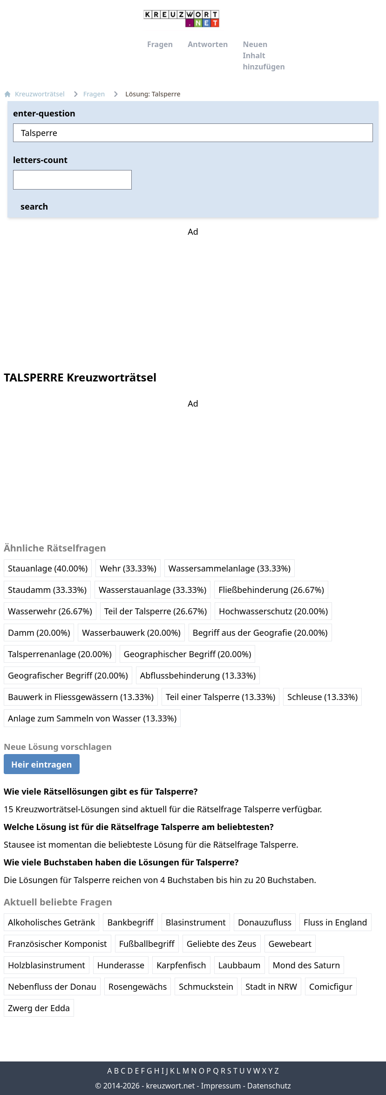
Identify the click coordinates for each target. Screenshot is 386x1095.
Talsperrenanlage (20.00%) (60, 654)
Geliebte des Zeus (222, 943)
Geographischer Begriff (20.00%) (187, 654)
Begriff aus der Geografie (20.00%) (260, 632)
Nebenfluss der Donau (52, 986)
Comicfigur (330, 986)
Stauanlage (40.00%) (48, 568)
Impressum (221, 1086)
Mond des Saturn (306, 965)
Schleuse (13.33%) (322, 696)
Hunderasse (120, 965)
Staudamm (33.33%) (47, 589)
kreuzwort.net (170, 1086)
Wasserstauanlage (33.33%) (152, 589)
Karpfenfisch (181, 965)
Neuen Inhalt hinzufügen (264, 55)
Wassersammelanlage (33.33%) (230, 568)
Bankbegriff (130, 922)
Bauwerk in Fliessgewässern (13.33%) (81, 696)
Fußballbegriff (147, 943)
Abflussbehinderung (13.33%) (198, 675)
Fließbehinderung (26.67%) (271, 589)
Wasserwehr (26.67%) (50, 611)
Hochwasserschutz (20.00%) (273, 611)
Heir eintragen (41, 764)
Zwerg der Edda (39, 1007)
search (34, 206)
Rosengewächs (137, 986)
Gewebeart (290, 943)
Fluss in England (335, 922)
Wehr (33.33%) (128, 568)
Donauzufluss (264, 922)
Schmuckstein (206, 986)
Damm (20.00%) (39, 632)
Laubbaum (239, 965)
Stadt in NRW (271, 986)
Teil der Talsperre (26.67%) (155, 611)
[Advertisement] (193, 296)
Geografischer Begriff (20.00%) (68, 675)
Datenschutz (269, 1086)
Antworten (208, 44)
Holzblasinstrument (46, 965)
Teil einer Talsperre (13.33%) (220, 696)
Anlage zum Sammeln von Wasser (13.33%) (92, 718)
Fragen (160, 44)
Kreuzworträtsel (34, 93)
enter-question (44, 113)
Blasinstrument (196, 922)
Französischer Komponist (57, 943)
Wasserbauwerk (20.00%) (131, 632)
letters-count (40, 159)
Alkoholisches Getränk (51, 922)
